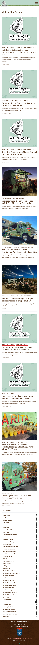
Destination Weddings (20, 551)
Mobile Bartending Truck (20, 583)
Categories (6, 510)
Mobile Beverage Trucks (20, 592)
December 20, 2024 (6, 406)
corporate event (20, 544)
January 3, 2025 (5, 357)
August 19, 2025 (5, 162)
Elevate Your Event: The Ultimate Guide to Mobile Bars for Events (17, 348)
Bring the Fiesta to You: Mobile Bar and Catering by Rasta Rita (19, 153)
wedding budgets (20, 607)
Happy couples (20, 563)
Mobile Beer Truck (20, 588)
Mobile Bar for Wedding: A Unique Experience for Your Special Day (17, 299)
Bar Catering (20, 523)
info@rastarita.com (24, 626)
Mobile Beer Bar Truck (20, 585)
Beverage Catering (20, 539)
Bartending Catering (20, 530)
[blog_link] (19, 31)
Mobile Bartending (20, 580)
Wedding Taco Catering (20, 614)
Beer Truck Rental (20, 537)
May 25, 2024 (4, 457)
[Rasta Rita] (4, 3)
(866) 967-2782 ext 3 (15, 626)
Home (3, 8)
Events (20, 559)
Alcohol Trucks (20, 520)
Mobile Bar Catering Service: (20, 573)
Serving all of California (20, 624)
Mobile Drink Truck (20, 595)
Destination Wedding (20, 549)
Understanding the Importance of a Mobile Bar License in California (17, 202)
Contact (14, 638)
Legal (19, 643)
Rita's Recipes (20, 604)
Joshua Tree (20, 568)
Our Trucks (20, 597)
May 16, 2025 (4, 259)
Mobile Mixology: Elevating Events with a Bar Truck (18, 448)
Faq (10, 638)
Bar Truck (20, 525)
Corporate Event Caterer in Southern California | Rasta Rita (18, 104)
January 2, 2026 (5, 64)
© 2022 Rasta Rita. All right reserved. (19, 640)
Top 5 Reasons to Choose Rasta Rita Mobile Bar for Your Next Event (17, 397)
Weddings (20, 616)
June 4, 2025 (4, 211)
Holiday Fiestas (20, 566)
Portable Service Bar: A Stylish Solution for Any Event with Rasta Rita (19, 251)
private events (20, 600)
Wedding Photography (20, 612)
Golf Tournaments (20, 561)
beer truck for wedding (20, 535)
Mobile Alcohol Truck (20, 571)
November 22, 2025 (6, 113)
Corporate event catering (20, 547)
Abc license (20, 515)
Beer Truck (20, 532)
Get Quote (19, 638)
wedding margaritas (20, 609)
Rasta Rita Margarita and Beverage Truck (19, 621)
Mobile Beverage (20, 590)
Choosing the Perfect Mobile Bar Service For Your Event (16, 497)
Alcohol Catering (20, 518)
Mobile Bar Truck (20, 578)
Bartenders (20, 527)
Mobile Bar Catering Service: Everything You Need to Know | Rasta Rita (19, 52)
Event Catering (20, 556)
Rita (20, 602)
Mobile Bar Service (11, 8)
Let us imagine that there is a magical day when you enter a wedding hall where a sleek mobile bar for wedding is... (19, 305)
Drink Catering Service (20, 554)
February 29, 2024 (6, 505)
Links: (8, 638)
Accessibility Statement (27, 638)
